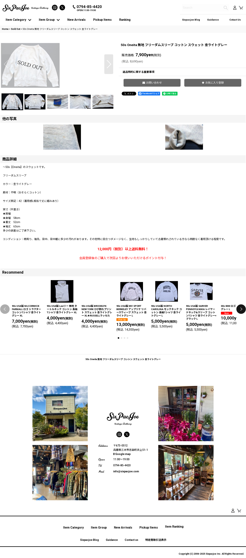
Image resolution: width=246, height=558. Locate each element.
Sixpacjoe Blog (191, 19)
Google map (122, 504)
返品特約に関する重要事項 (138, 71)
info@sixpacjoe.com (126, 521)
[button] (6, 92)
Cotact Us (235, 19)
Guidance (213, 19)
